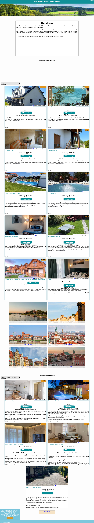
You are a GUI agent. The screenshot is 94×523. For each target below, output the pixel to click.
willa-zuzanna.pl (91, 0)
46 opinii (75, 453)
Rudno (65, 467)
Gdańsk (44, 424)
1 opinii (73, 159)
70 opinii (32, 203)
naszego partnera (18, 121)
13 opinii (33, 453)
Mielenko (43, 259)
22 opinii (30, 410)
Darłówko (43, 380)
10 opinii (30, 116)
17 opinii (32, 246)
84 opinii (71, 289)
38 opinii (73, 410)
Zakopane (86, 380)
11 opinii (53, 497)
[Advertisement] (47, 72)
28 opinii (30, 159)
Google (3, 511)
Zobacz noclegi (26, 114)
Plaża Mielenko (47, 511)
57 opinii (74, 246)
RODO (12, 516)
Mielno (87, 87)
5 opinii (72, 203)
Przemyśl (86, 424)
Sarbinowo (43, 87)
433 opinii (72, 116)
